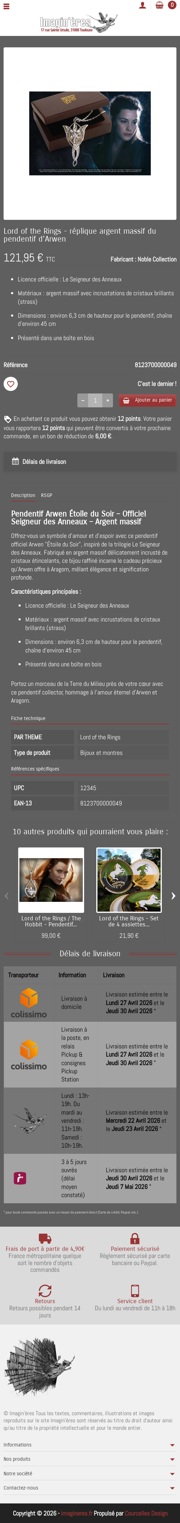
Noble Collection (157, 259)
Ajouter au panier (147, 400)
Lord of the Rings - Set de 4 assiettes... (129, 921)
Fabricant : (123, 259)
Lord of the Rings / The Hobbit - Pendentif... (51, 921)
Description (23, 495)
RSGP (46, 495)
